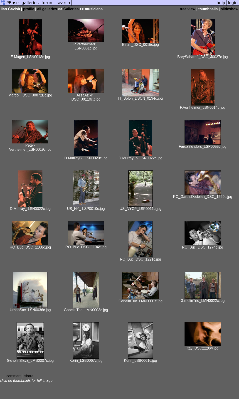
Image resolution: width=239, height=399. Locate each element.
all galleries (47, 9)
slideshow (229, 9)
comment (13, 376)
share (28, 376)
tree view (187, 9)
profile (28, 9)
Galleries (71, 9)
